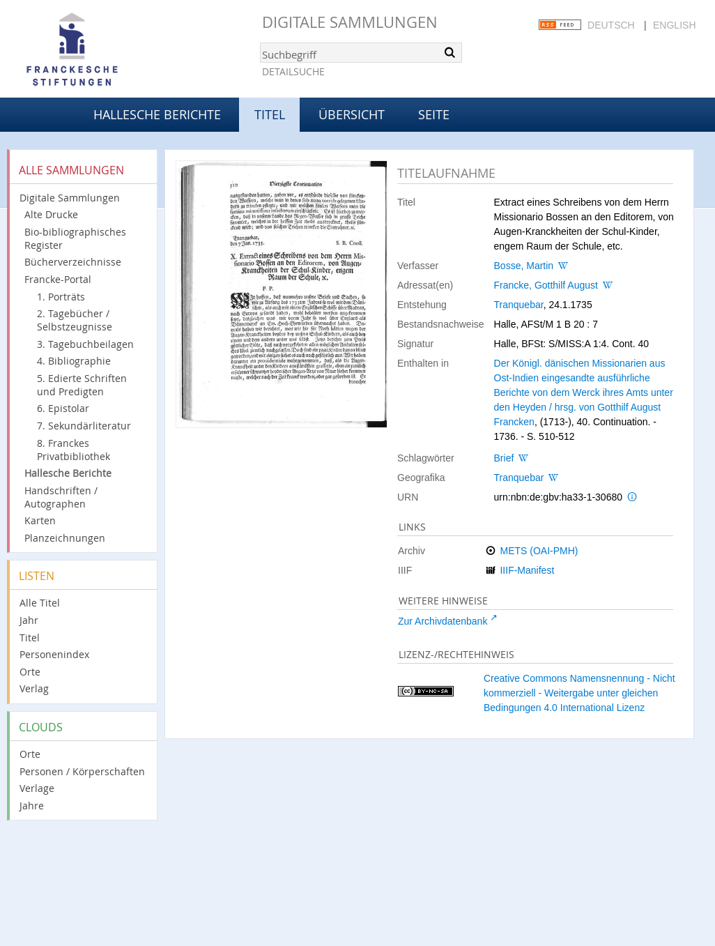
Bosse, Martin (524, 265)
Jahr (29, 620)
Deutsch (611, 25)
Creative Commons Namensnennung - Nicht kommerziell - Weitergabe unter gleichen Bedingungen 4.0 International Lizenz (579, 693)
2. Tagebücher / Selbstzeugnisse (74, 320)
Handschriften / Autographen (61, 497)
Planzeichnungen (64, 537)
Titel (30, 637)
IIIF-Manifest (527, 570)
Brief (504, 458)
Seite (433, 114)
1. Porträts (61, 296)
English (674, 25)
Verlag (34, 688)
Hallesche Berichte (157, 114)
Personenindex (54, 654)
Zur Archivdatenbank (442, 621)
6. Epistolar (63, 408)
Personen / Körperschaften (82, 771)
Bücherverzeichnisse (72, 261)
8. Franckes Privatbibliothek (73, 449)
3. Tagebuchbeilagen (85, 344)
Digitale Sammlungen (350, 22)
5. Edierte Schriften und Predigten (82, 385)
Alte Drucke (51, 214)
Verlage (37, 788)
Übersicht (351, 114)
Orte (30, 671)
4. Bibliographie (74, 360)
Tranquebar (519, 304)
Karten (40, 520)
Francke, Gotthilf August (546, 285)
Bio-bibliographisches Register (75, 238)
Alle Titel (40, 602)
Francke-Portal (57, 279)
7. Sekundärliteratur (84, 425)
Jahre (32, 805)
